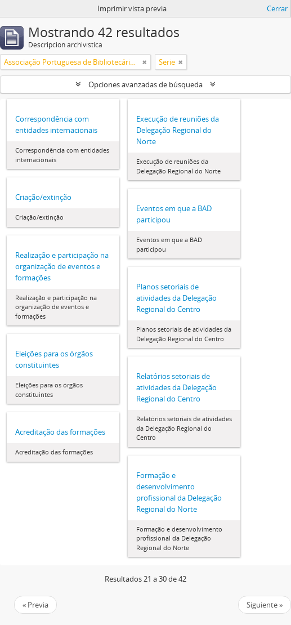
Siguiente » (265, 605)
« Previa (35, 605)
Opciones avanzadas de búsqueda (145, 84)
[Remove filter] (144, 62)
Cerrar (277, 8)
